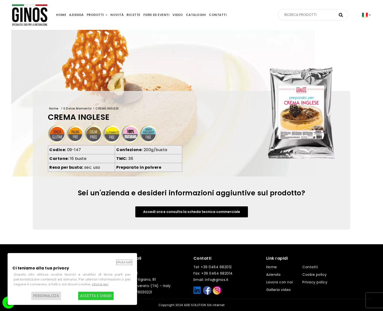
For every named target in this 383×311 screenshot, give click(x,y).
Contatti (310, 267)
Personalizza (46, 296)
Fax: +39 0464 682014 (213, 273)
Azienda (273, 274)
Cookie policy (314, 274)
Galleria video (278, 289)
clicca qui (100, 284)
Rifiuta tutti (124, 262)
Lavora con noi (279, 282)
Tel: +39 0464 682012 (212, 267)
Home (271, 267)
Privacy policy (314, 282)
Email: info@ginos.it (211, 279)
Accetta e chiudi (96, 296)
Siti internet (216, 305)
